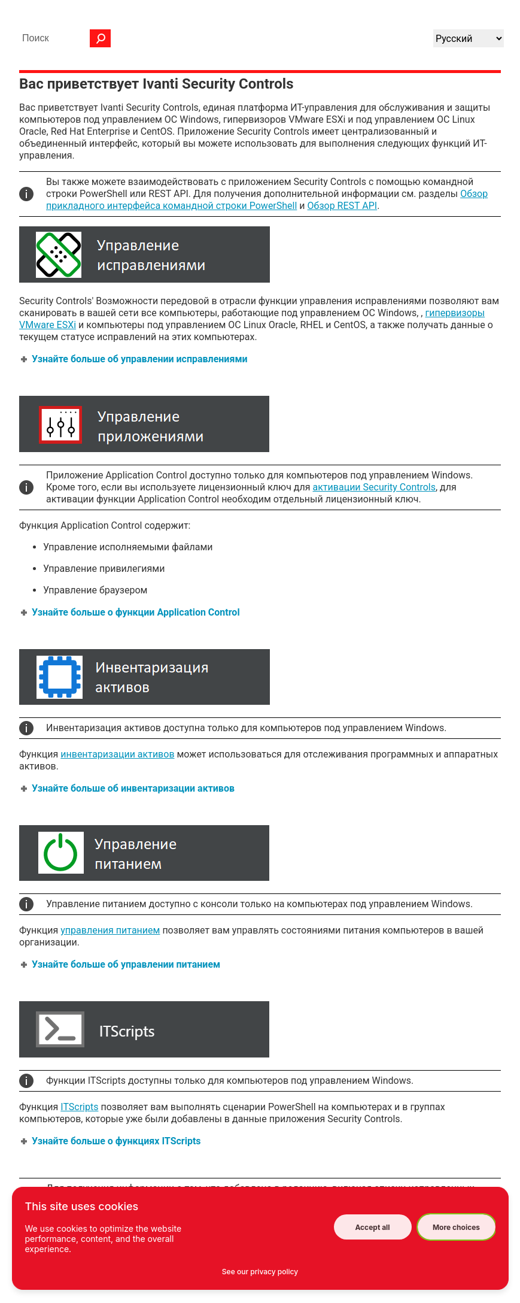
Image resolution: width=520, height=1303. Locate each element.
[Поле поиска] (63, 38)
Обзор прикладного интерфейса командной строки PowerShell (267, 199)
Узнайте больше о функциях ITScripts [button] (111, 1141)
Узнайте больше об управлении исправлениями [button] (135, 359)
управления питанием (110, 930)
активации (374, 487)
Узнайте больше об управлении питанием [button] (121, 964)
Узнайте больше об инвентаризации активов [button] (128, 788)
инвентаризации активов (117, 754)
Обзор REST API (343, 205)
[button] (100, 38)
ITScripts (79, 1107)
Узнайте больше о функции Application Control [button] (131, 612)
